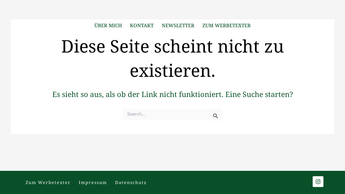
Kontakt (142, 25)
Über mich (108, 25)
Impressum (93, 182)
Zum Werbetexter (226, 25)
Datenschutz (131, 182)
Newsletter (178, 25)
